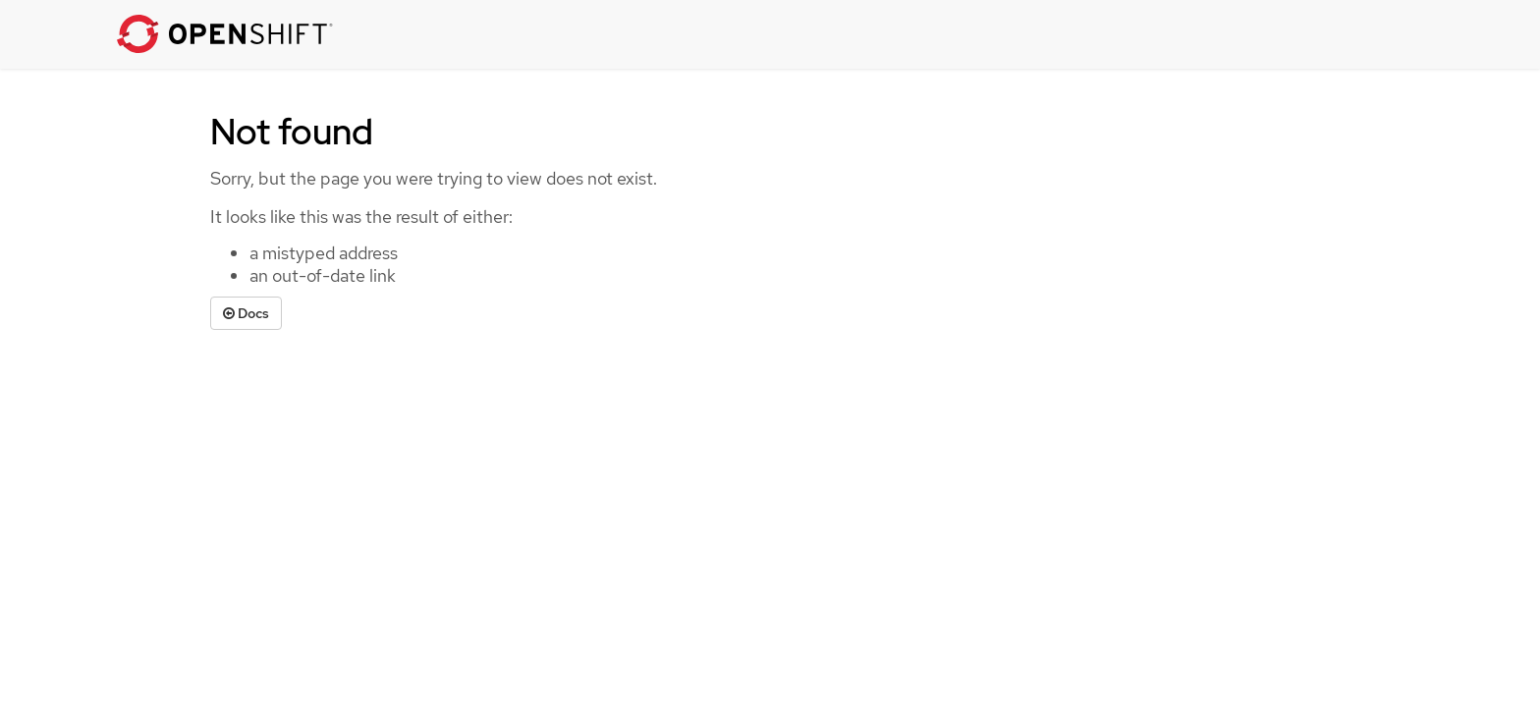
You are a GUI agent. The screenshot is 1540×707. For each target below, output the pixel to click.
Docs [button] (246, 313)
